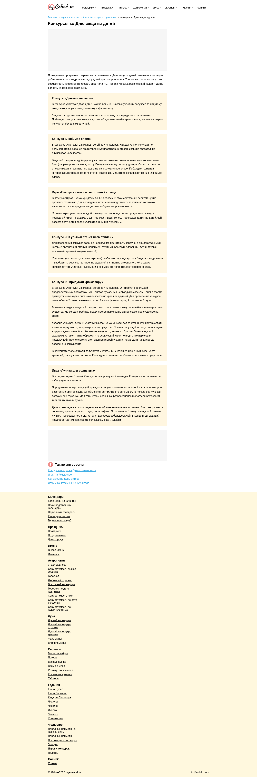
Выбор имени (56, 550)
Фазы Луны (55, 638)
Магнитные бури (58, 653)
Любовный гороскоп (60, 580)
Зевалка (53, 714)
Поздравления (57, 535)
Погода (52, 657)
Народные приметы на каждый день (62, 730)
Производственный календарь (59, 506)
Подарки (53, 752)
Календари (88, 8)
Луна (156, 8)
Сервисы (170, 8)
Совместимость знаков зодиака (62, 570)
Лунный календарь (59, 620)
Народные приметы (60, 736)
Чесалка (53, 705)
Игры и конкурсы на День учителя (68, 483)
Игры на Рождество (60, 474)
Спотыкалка (55, 718)
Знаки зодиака (57, 564)
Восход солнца (57, 661)
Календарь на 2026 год (62, 500)
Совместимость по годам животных (59, 608)
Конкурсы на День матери (63, 478)
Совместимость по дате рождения (62, 601)
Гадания (186, 8)
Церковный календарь (61, 512)
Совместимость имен (61, 595)
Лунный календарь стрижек (59, 626)
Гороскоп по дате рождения (58, 590)
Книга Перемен (57, 693)
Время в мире (56, 666)
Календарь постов (59, 516)
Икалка (52, 710)
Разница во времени (60, 670)
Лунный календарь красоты (59, 633)
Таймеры (53, 678)
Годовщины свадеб (59, 520)
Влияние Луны (57, 642)
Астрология (140, 8)
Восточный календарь (61, 584)
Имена (123, 8)
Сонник (202, 8)
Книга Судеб (55, 689)
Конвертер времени (60, 674)
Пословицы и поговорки (62, 740)
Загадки (53, 744)
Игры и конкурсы (59, 748)
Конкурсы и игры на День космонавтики (72, 470)
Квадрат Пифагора (59, 697)
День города (55, 539)
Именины (53, 554)
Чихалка (53, 701)
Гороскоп (53, 576)
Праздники (107, 8)
